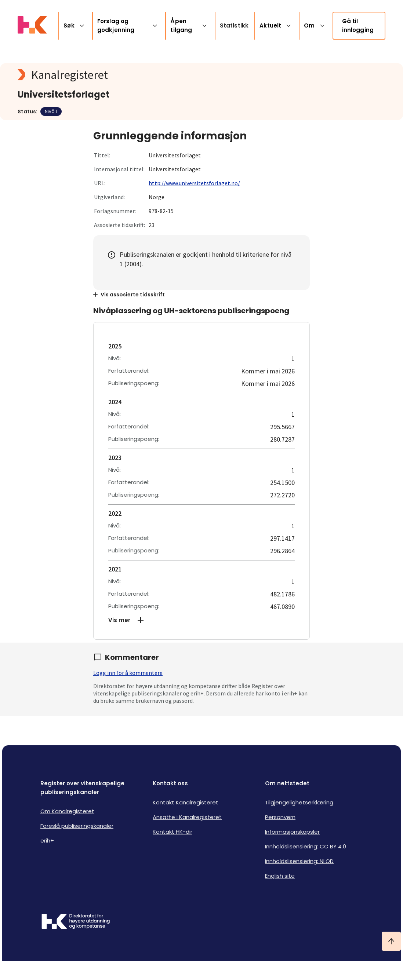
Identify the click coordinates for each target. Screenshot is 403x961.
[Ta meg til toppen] (391, 941)
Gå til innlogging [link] (358, 25)
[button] (201, 620)
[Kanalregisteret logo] (164, 74)
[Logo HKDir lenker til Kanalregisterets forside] (32, 25)
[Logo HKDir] (75, 922)
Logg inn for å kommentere (128, 672)
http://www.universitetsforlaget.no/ (194, 183)
